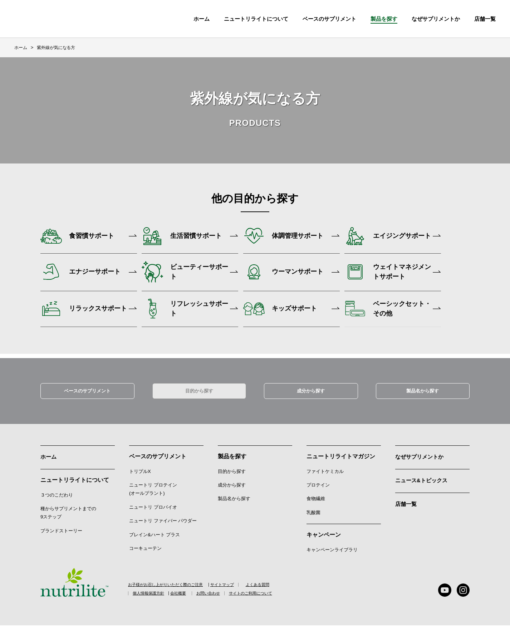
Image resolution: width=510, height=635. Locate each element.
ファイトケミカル (325, 480)
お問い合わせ (231, 603)
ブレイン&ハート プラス (154, 543)
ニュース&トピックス (423, 488)
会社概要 (193, 603)
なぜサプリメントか (421, 465)
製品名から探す (422, 399)
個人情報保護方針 (153, 603)
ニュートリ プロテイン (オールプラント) (153, 498)
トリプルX (140, 480)
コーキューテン (145, 557)
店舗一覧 (406, 511)
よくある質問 (279, 594)
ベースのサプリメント (329, 19)
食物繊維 (316, 508)
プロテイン (318, 494)
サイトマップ (238, 594)
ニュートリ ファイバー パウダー (163, 530)
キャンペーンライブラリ (332, 559)
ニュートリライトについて (256, 19)
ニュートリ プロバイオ (153, 516)
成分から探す (311, 399)
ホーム (201, 19)
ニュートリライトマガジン (341, 465)
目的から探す (199, 399)
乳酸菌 (313, 521)
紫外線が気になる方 (56, 47)
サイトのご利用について (281, 603)
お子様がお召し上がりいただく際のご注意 (169, 594)
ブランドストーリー (61, 539)
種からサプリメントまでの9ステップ (68, 521)
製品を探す (384, 19)
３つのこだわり (56, 503)
